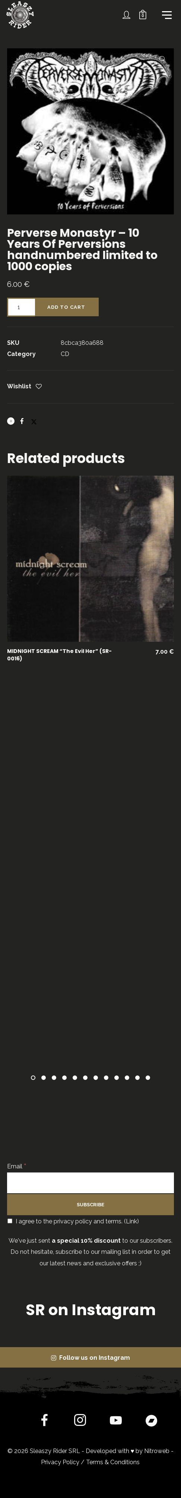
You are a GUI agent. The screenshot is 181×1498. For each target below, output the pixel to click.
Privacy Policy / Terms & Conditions (90, 1462)
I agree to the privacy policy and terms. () (73, 1221)
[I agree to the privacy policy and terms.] (9, 1221)
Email (16, 1166)
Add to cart (66, 307)
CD (65, 353)
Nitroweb (156, 1451)
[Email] (90, 1182)
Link (131, 1221)
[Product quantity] (21, 307)
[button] (162, 59)
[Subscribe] (90, 1204)
